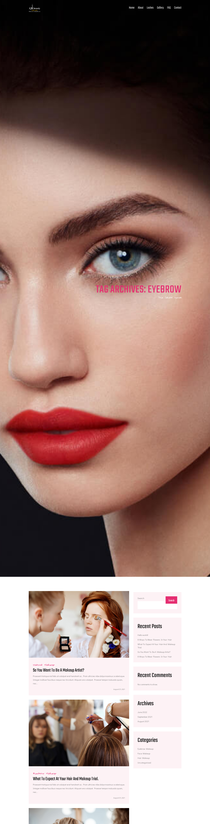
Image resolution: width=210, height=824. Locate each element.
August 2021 (143, 722)
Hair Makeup (144, 758)
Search (141, 599)
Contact (177, 7)
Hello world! (143, 635)
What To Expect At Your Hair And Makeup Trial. (66, 779)
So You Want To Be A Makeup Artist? (58, 670)
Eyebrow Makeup (145, 749)
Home (131, 7)
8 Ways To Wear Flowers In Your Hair (155, 640)
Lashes (150, 7)
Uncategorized (144, 763)
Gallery (160, 7)
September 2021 (145, 717)
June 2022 (142, 713)
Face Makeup (144, 754)
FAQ (169, 7)
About (140, 7)
